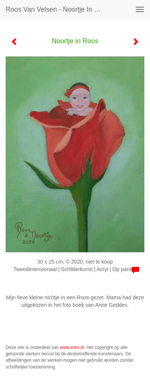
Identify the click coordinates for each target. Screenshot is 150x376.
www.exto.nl (72, 347)
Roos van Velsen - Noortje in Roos (57, 9)
